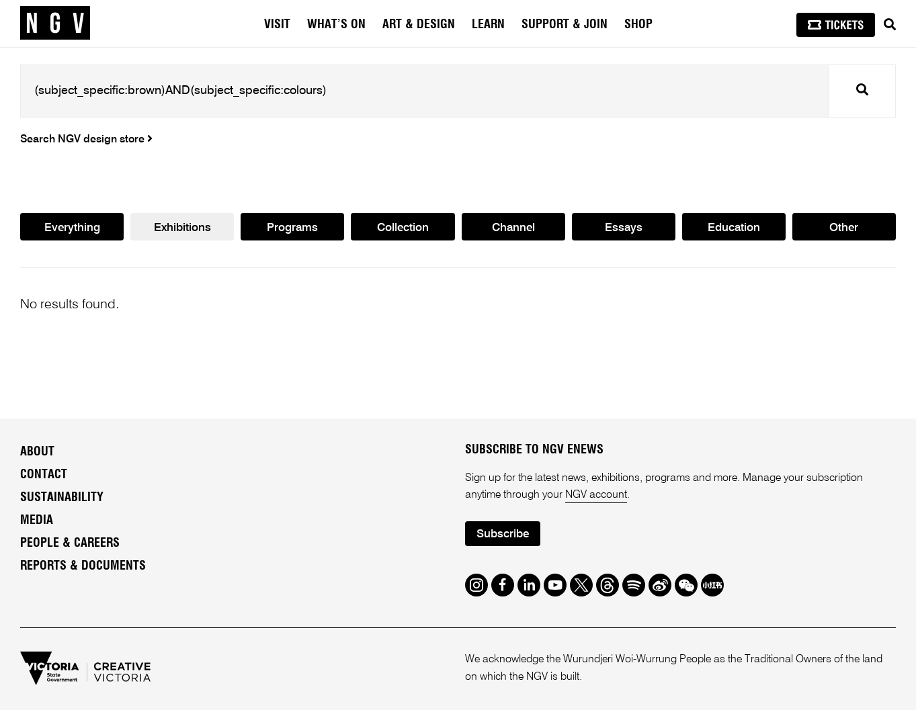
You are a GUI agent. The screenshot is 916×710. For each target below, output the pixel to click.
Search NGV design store (86, 139)
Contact (43, 475)
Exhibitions (182, 228)
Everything (72, 228)
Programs (292, 228)
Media (36, 521)
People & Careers (70, 543)
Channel (513, 228)
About (37, 452)
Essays (623, 228)
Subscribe (502, 534)
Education (734, 228)
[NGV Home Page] (55, 23)
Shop (638, 25)
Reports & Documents (83, 566)
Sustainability (61, 498)
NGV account (596, 495)
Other (843, 228)
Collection (403, 228)
